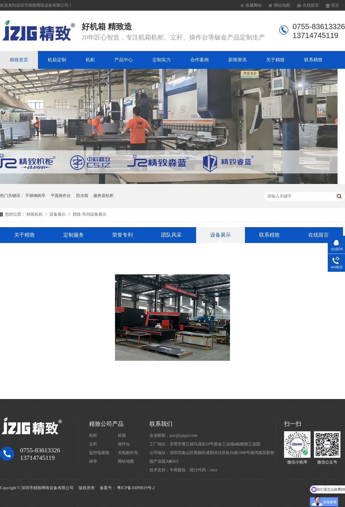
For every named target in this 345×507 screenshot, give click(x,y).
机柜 (90, 59)
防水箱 (82, 195)
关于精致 (275, 59)
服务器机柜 (103, 195)
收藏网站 (254, 5)
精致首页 (19, 59)
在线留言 (311, 5)
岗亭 (93, 461)
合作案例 (199, 59)
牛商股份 (178, 470)
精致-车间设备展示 (89, 214)
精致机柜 (35, 214)
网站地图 (282, 5)
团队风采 (171, 235)
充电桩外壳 (128, 453)
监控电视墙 (99, 453)
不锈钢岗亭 (35, 195)
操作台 (124, 444)
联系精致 (313, 59)
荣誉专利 (122, 235)
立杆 (93, 444)
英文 (335, 5)
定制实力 (161, 59)
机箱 (122, 435)
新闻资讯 (237, 59)
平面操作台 (61, 195)
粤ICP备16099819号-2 (136, 488)
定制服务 (73, 235)
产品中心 (123, 59)
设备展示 (58, 214)
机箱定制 (57, 59)
